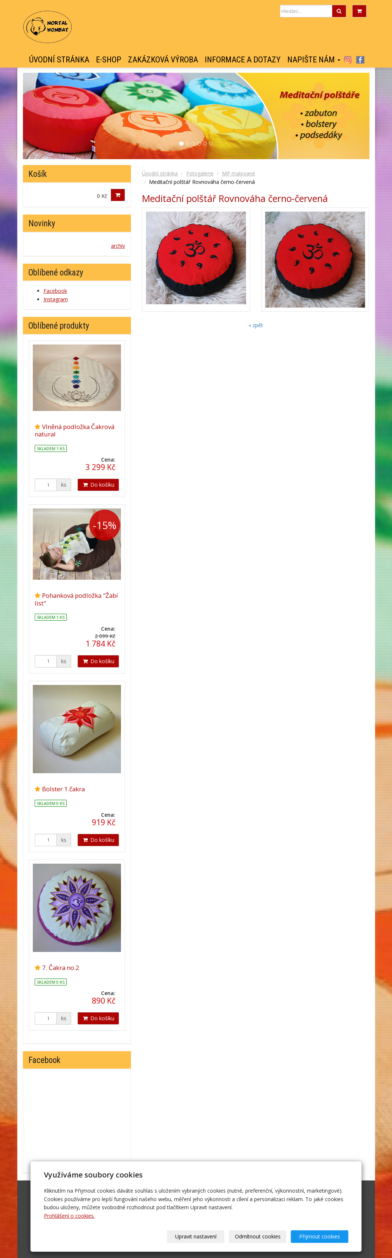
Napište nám (313, 60)
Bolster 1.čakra (63, 789)
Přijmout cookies (320, 1236)
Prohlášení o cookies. (69, 1215)
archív (118, 245)
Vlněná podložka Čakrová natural (74, 430)
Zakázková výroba (163, 60)
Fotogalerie (200, 173)
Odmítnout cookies (259, 1236)
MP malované (238, 173)
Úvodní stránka (59, 60)
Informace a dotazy (243, 60)
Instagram (348, 60)
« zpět (256, 325)
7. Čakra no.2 (60, 967)
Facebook (360, 60)
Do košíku (98, 484)
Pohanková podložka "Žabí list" (76, 599)
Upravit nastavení (198, 1236)
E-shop (108, 60)
